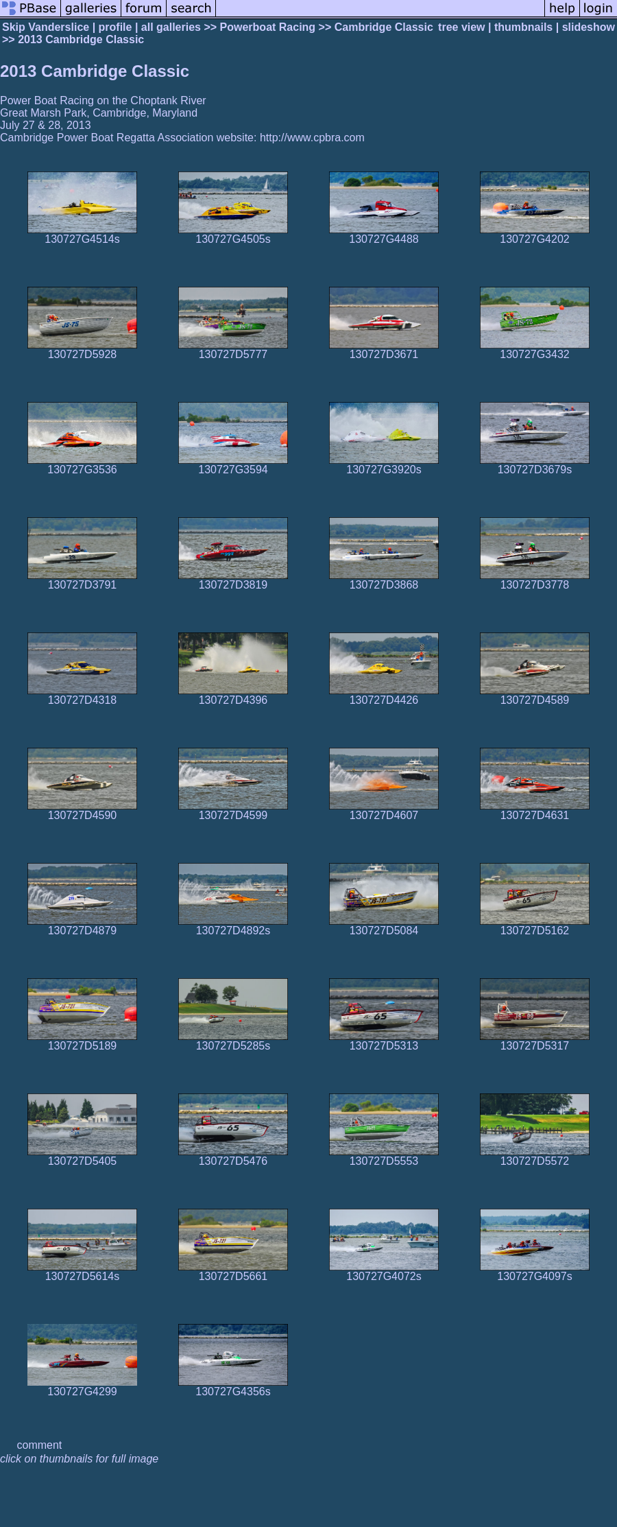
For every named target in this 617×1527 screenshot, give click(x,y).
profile (115, 27)
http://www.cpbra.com (312, 137)
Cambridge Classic (384, 27)
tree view (461, 27)
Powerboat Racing (268, 27)
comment (39, 1445)
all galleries (171, 27)
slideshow (588, 27)
